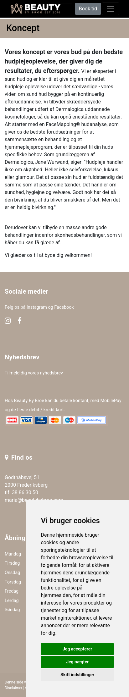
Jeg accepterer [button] (77, 648)
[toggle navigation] (110, 9)
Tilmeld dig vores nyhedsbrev (34, 373)
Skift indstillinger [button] (77, 674)
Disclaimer (14, 688)
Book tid (88, 9)
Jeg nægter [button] (77, 661)
